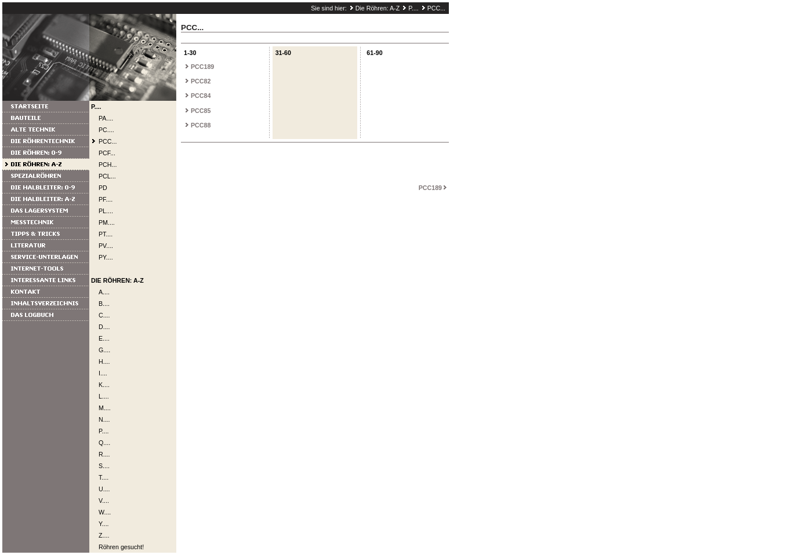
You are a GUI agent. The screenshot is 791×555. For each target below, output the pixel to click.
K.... (104, 384)
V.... (104, 500)
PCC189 (202, 66)
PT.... (106, 234)
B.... (104, 303)
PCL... (107, 176)
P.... (413, 8)
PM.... (107, 222)
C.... (104, 315)
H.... (104, 361)
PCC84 (201, 95)
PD (103, 187)
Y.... (104, 523)
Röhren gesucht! (121, 546)
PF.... (106, 199)
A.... (104, 292)
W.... (105, 512)
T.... (103, 477)
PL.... (106, 210)
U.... (104, 488)
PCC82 (201, 81)
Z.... (104, 535)
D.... (104, 326)
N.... (104, 419)
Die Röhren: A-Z (377, 8)
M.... (105, 407)
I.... (103, 373)
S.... (104, 465)
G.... (104, 349)
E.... (104, 338)
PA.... (106, 118)
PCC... (436, 8)
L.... (104, 396)
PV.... (106, 245)
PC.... (106, 129)
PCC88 (201, 125)
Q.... (104, 442)
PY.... (106, 257)
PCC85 (201, 110)
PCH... (108, 164)
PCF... (107, 152)
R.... (104, 454)
